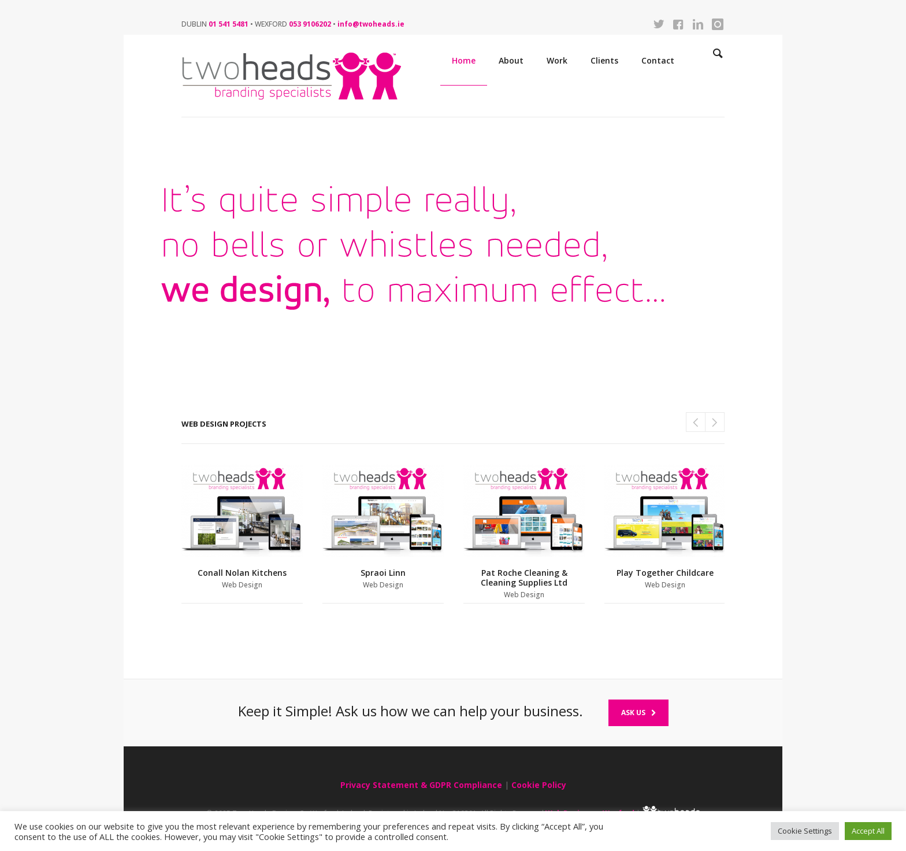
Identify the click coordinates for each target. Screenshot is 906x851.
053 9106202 (310, 24)
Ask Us (638, 712)
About (511, 60)
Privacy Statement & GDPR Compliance (421, 784)
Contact (657, 60)
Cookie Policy (538, 784)
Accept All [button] (868, 831)
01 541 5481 (228, 24)
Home (464, 60)
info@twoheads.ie (370, 24)
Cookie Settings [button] (805, 831)
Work (557, 60)
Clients (604, 60)
